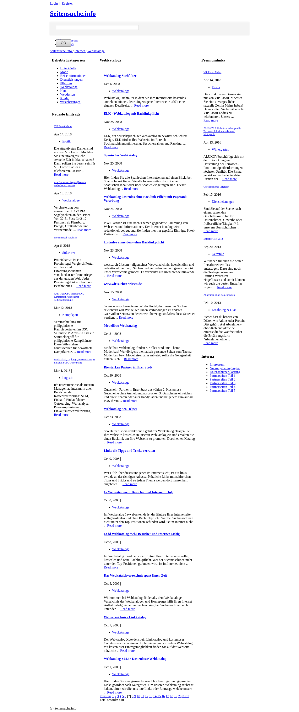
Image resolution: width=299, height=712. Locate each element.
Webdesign (67, 94)
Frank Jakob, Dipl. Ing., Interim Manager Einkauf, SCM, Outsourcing (74, 361)
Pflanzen (66, 83)
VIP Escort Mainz (63, 126)
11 (142, 696)
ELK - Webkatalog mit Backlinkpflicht (131, 113)
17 (167, 696)
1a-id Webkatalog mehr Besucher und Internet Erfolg (142, 534)
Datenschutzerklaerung (225, 372)
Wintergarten (220, 149)
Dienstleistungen (71, 79)
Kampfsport (70, 315)
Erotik (66, 141)
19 (175, 696)
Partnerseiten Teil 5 (222, 390)
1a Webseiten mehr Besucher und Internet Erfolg (138, 492)
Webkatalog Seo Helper (120, 409)
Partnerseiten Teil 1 (222, 375)
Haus (63, 90)
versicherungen (70, 102)
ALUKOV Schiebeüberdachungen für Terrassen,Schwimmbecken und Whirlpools (222, 131)
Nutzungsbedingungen (225, 368)
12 (146, 696)
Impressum (217, 364)
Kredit (64, 98)
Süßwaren (69, 252)
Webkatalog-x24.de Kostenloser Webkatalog (135, 658)
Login (54, 3)
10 (138, 696)
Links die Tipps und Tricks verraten (129, 450)
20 (179, 696)
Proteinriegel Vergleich (65, 237)
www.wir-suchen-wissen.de (123, 284)
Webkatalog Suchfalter (120, 75)
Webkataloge (96, 51)
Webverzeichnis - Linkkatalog (125, 617)
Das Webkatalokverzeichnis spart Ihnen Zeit (135, 575)
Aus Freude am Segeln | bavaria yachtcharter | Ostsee (70, 184)
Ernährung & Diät (224, 310)
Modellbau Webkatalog (120, 325)
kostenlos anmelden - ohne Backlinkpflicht (134, 242)
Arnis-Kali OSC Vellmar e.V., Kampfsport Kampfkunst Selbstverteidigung (69, 296)
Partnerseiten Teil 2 (222, 379)
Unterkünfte (68, 68)
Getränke (218, 254)
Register (67, 3)
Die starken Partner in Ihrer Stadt (128, 367)
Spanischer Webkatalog (120, 155)
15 (159, 696)
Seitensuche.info (73, 13)
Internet (80, 51)
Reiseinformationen (73, 75)
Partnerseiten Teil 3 (222, 383)
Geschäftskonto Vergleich (216, 186)
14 (155, 696)
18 (171, 696)
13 (150, 696)
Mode (64, 72)
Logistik (67, 377)
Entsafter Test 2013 (213, 238)
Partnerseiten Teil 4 (222, 387)
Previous (105, 696)
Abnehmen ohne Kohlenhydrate (219, 294)
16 (163, 696)
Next (185, 696)
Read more (61, 174)
